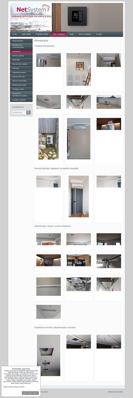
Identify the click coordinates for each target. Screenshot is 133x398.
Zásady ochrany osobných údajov (13, 387)
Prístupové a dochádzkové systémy (19, 94)
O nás (15, 34)
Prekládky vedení (18, 89)
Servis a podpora (85, 34)
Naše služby (26, 34)
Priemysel (15, 68)
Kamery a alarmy (18, 56)
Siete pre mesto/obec (19, 81)
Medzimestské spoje (19, 85)
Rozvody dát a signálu (19, 64)
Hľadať (28, 112)
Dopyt (71, 34)
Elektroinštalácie (17, 41)
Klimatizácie (16, 51)
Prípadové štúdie (42, 34)
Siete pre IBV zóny (18, 77)
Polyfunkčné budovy (19, 72)
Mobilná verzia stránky (115, 392)
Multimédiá (16, 60)
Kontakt (99, 34)
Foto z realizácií (59, 34)
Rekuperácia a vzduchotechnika (18, 46)
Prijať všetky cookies (30, 393)
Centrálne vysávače (19, 100)
